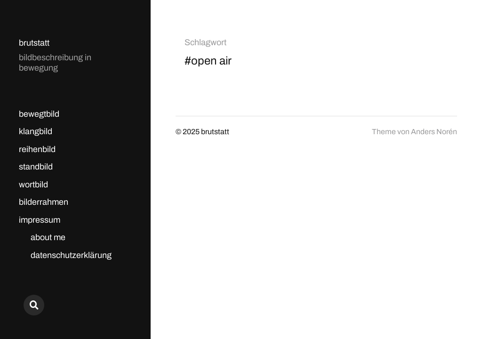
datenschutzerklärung (71, 255)
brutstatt (34, 43)
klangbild (35, 131)
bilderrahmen (43, 202)
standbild (36, 166)
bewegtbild (39, 114)
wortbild (33, 184)
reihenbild (37, 149)
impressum (39, 220)
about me (48, 237)
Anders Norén (434, 132)
